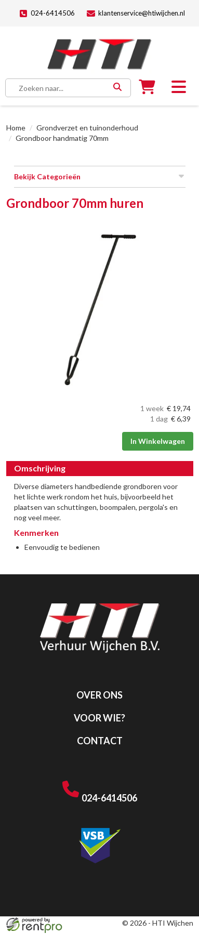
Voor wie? (99, 717)
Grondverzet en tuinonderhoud (87, 127)
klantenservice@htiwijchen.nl (136, 13)
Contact (100, 740)
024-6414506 (47, 13)
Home (15, 127)
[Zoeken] (117, 88)
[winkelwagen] (147, 89)
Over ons (99, 695)
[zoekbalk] (60, 88)
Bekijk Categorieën (99, 176)
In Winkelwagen (157, 441)
